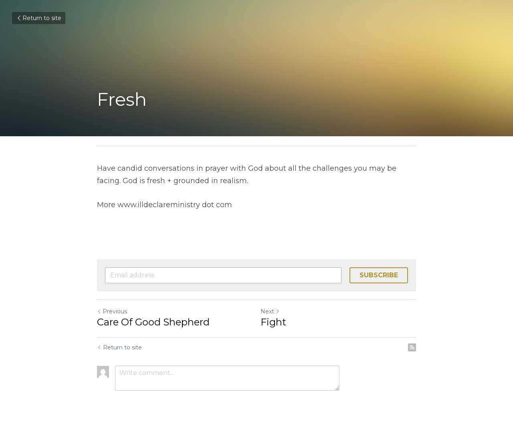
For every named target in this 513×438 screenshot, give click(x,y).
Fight (273, 322)
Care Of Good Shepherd (154, 322)
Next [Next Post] (270, 311)
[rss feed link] (412, 347)
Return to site (38, 18)
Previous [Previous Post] (112, 311)
